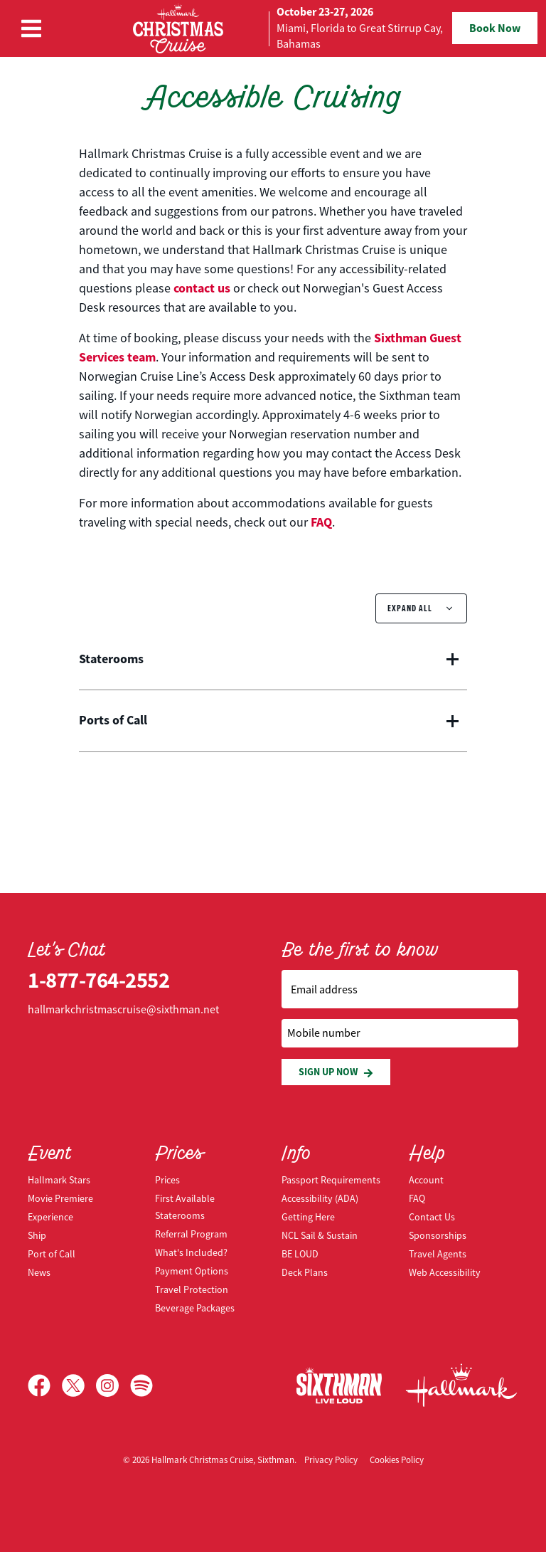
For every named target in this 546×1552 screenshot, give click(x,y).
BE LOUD (300, 1253)
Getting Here (308, 1216)
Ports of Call (113, 721)
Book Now (494, 28)
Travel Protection (191, 1289)
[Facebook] (45, 1385)
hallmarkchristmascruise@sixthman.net (123, 1010)
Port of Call (51, 1253)
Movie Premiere (60, 1198)
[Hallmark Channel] (461, 1385)
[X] (79, 1385)
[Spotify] (141, 1385)
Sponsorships (437, 1235)
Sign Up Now (336, 1072)
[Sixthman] (339, 1385)
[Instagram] (113, 1385)
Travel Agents (437, 1253)
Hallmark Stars (59, 1179)
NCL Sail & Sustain (320, 1235)
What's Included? (191, 1252)
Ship (37, 1235)
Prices (167, 1179)
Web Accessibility (445, 1272)
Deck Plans (305, 1272)
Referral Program (191, 1234)
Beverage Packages (195, 1308)
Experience (50, 1216)
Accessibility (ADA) (320, 1198)
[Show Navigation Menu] (31, 28)
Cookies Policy (397, 1460)
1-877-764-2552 (98, 980)
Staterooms (111, 659)
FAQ (321, 522)
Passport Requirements (331, 1179)
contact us (201, 288)
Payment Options (191, 1271)
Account (426, 1179)
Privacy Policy (331, 1460)
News (39, 1272)
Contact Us (432, 1216)
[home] (273, 28)
